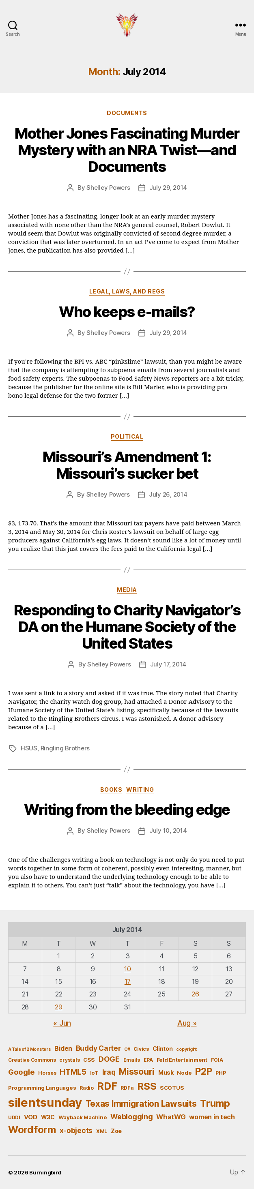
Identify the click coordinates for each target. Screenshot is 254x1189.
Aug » (187, 1023)
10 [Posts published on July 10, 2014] (127, 969)
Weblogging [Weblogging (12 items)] (131, 1116)
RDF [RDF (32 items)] (107, 1086)
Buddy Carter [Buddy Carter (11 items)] (98, 1048)
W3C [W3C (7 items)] (48, 1117)
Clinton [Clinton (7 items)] (163, 1048)
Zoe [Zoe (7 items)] (116, 1130)
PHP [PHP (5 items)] (220, 1073)
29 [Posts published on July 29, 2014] (58, 1007)
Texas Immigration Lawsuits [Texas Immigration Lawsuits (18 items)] (141, 1104)
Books (111, 789)
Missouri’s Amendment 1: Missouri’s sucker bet (127, 465)
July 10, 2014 (168, 830)
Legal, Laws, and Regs (127, 291)
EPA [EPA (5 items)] (148, 1060)
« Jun (62, 1023)
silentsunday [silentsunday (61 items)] (45, 1102)
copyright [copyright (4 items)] (186, 1049)
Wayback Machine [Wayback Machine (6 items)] (82, 1117)
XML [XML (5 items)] (101, 1131)
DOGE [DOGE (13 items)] (109, 1058)
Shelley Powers (108, 187)
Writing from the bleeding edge (127, 809)
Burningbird (45, 1172)
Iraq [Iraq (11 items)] (109, 1072)
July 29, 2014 (168, 187)
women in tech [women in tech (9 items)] (212, 1117)
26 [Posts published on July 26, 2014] (195, 994)
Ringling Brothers (65, 748)
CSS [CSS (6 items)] (89, 1059)
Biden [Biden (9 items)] (63, 1048)
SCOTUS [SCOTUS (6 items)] (172, 1087)
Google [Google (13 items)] (21, 1071)
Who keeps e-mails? (127, 312)
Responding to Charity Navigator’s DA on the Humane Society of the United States (127, 626)
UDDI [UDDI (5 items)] (14, 1117)
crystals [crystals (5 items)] (69, 1060)
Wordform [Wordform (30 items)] (32, 1129)
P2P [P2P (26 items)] (203, 1071)
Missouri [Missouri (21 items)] (137, 1071)
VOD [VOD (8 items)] (30, 1117)
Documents (127, 112)
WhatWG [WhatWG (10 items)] (170, 1117)
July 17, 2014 (168, 664)
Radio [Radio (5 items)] (87, 1088)
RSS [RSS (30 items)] (146, 1086)
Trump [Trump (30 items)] (215, 1103)
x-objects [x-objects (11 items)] (76, 1130)
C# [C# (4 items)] (127, 1049)
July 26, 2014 (168, 494)
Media (127, 589)
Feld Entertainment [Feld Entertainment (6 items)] (182, 1059)
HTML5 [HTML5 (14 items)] (73, 1072)
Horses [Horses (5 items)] (47, 1073)
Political (127, 436)
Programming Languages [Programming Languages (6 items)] (42, 1087)
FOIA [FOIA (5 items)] (217, 1060)
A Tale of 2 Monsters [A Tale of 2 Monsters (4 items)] (29, 1049)
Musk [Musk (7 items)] (166, 1072)
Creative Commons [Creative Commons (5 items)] (32, 1060)
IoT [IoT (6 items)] (94, 1072)
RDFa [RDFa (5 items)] (127, 1088)
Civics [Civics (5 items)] (141, 1049)
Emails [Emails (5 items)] (131, 1060)
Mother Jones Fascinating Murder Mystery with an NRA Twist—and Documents (127, 150)
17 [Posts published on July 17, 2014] (128, 981)
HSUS (29, 748)
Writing (140, 789)
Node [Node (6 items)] (184, 1072)
